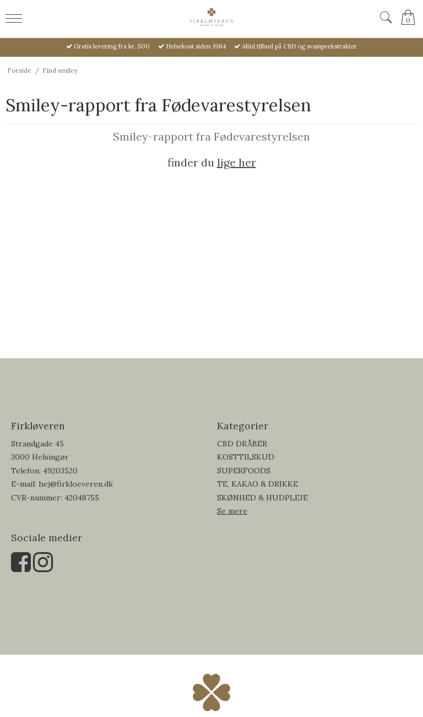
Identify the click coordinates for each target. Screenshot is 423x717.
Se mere (232, 511)
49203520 (60, 471)
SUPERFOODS (243, 471)
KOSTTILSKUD (245, 457)
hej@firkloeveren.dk (76, 484)
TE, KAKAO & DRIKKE (257, 484)
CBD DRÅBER (242, 444)
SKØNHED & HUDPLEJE (262, 498)
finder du (211, 162)
